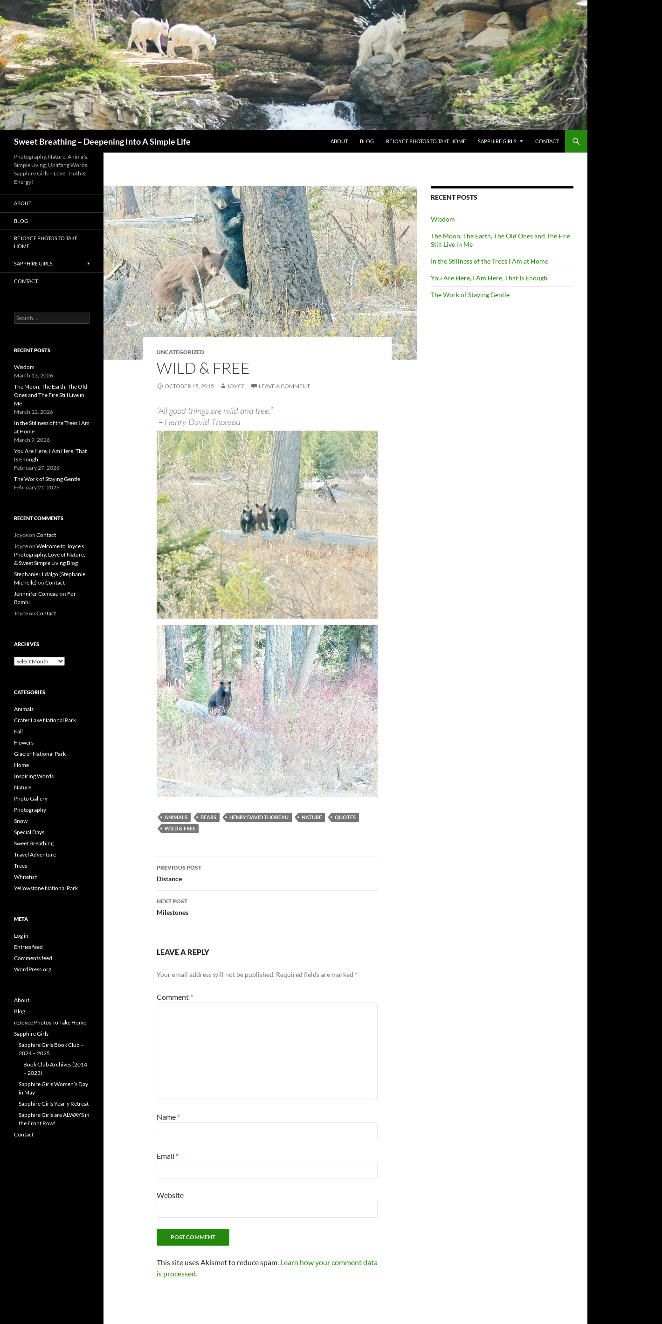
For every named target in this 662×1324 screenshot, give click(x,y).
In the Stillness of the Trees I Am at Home (489, 261)
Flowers (24, 742)
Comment (175, 996)
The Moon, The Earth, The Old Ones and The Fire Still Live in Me (50, 395)
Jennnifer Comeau (36, 593)
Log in (21, 935)
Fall (18, 731)
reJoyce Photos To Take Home (426, 141)
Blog (367, 141)
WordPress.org (32, 969)
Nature (312, 817)
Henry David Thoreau (259, 817)
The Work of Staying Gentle (470, 295)
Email (168, 1155)
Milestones (267, 906)
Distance (267, 872)
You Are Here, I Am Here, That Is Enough (489, 278)
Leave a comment (284, 386)
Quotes (345, 817)
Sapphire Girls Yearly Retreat (54, 1103)
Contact (547, 141)
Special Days (29, 832)
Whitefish (26, 876)
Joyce (236, 386)
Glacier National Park (40, 753)
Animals (176, 817)
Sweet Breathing (34, 843)
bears (208, 817)
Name (168, 1116)
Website (170, 1195)
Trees (20, 865)
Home (21, 764)
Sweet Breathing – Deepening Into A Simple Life (102, 141)
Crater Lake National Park (45, 720)
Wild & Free (180, 828)
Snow (21, 820)
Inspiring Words (34, 776)
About (339, 141)
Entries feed (28, 946)
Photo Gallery (31, 798)
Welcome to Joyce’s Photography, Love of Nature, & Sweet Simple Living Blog (49, 554)
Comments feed (33, 958)
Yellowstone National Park (46, 888)
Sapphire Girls (497, 141)
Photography (30, 809)
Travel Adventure (35, 854)
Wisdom (443, 219)
